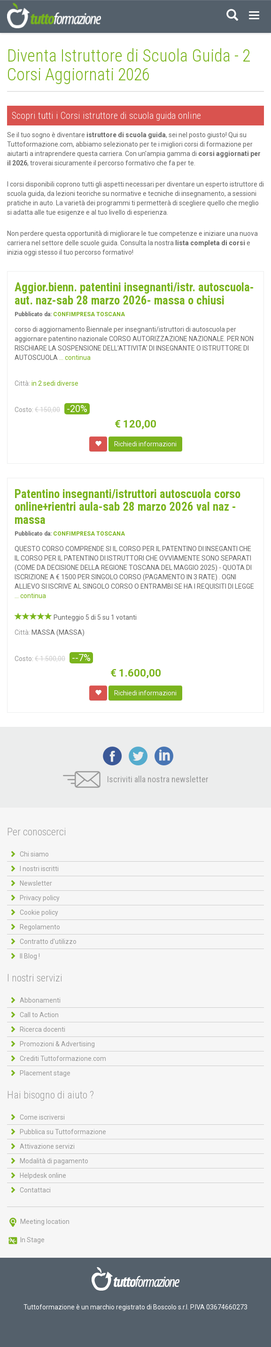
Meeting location (38, 1221)
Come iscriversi (42, 1117)
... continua (75, 357)
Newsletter (36, 883)
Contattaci (35, 1190)
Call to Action (39, 1015)
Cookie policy (39, 912)
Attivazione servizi (47, 1146)
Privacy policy (40, 898)
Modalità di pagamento (54, 1161)
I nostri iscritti (39, 868)
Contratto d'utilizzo (48, 941)
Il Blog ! (30, 956)
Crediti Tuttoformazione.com (63, 1058)
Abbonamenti (40, 1000)
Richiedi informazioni (145, 444)
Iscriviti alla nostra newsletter (136, 779)
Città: (22, 383)
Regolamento (40, 927)
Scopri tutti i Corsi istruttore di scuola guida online (106, 115)
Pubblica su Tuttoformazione (63, 1132)
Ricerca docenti (42, 1029)
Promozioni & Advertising (57, 1044)
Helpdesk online (43, 1175)
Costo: (24, 409)
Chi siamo (34, 854)
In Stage (26, 1240)
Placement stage (45, 1073)
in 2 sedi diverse (54, 383)
